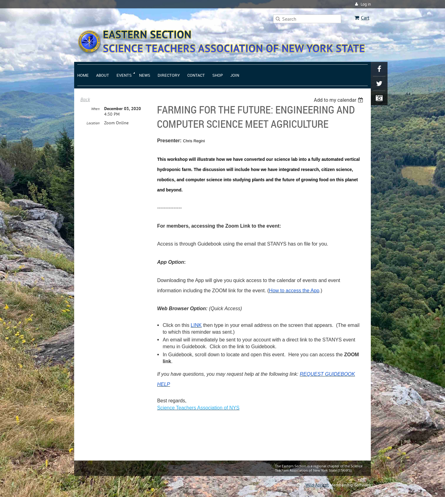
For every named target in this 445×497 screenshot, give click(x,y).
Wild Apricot (317, 485)
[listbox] (339, 100)
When (95, 108)
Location (93, 123)
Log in (366, 4)
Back (85, 99)
